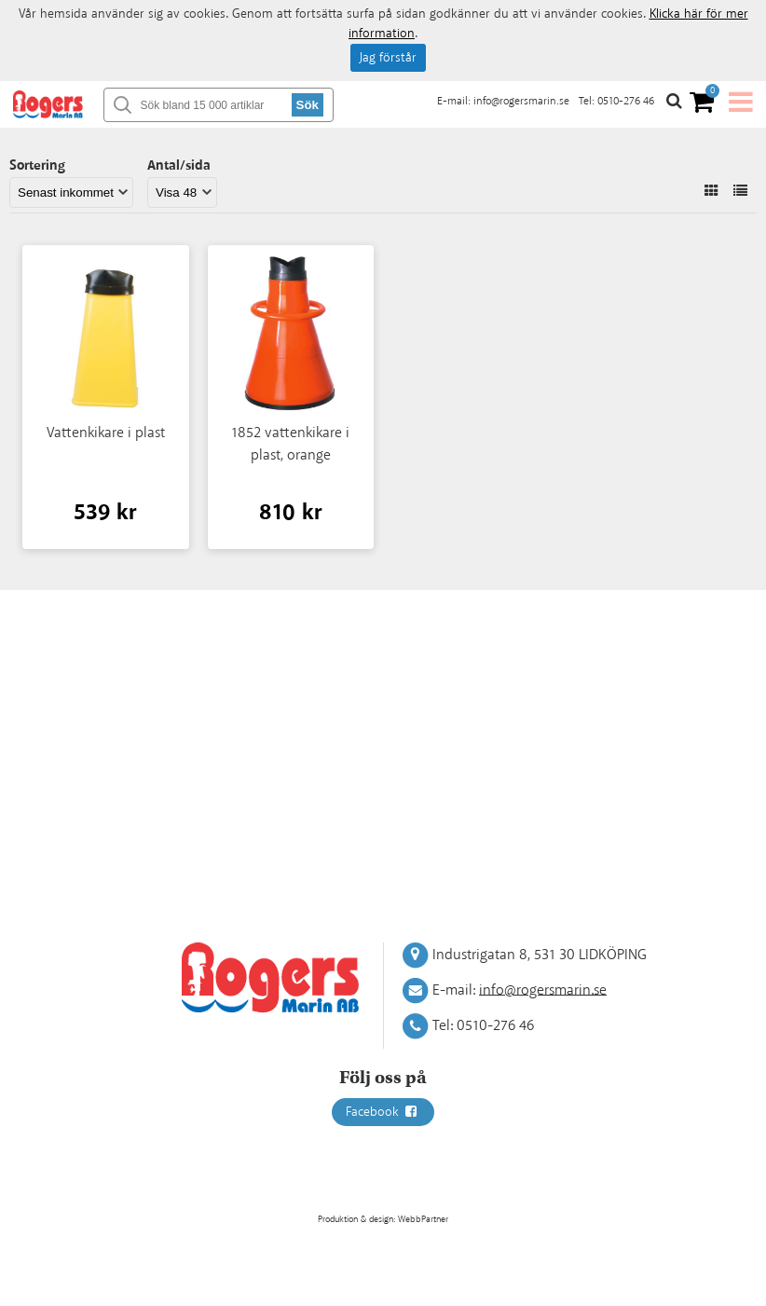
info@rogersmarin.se (521, 101)
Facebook (383, 1112)
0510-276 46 (625, 101)
